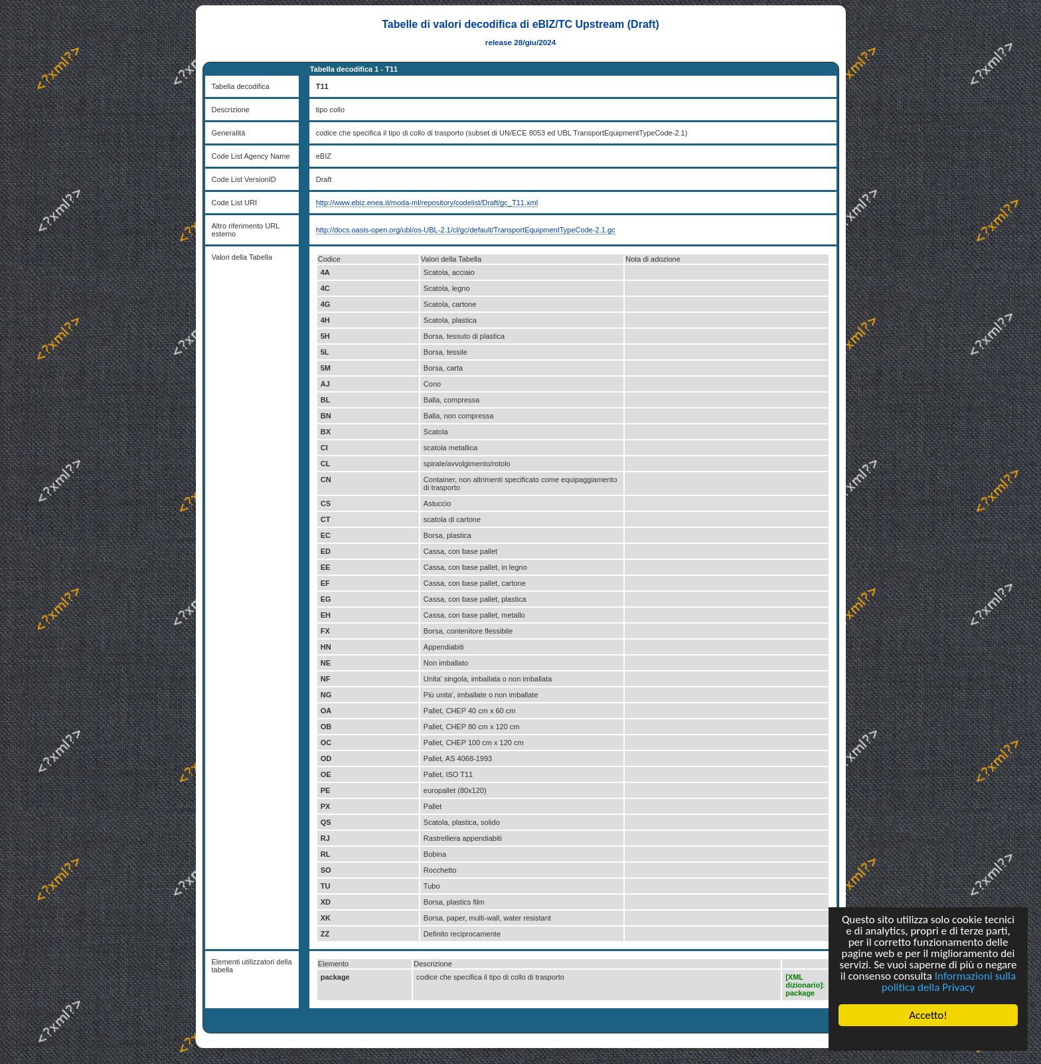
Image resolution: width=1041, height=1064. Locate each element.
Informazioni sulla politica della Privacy (949, 981)
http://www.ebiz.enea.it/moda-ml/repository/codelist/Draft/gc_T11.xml (427, 203)
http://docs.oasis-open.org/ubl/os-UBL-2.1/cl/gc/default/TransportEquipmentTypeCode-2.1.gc (465, 230)
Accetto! (928, 1015)
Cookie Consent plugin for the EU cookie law (928, 1038)
